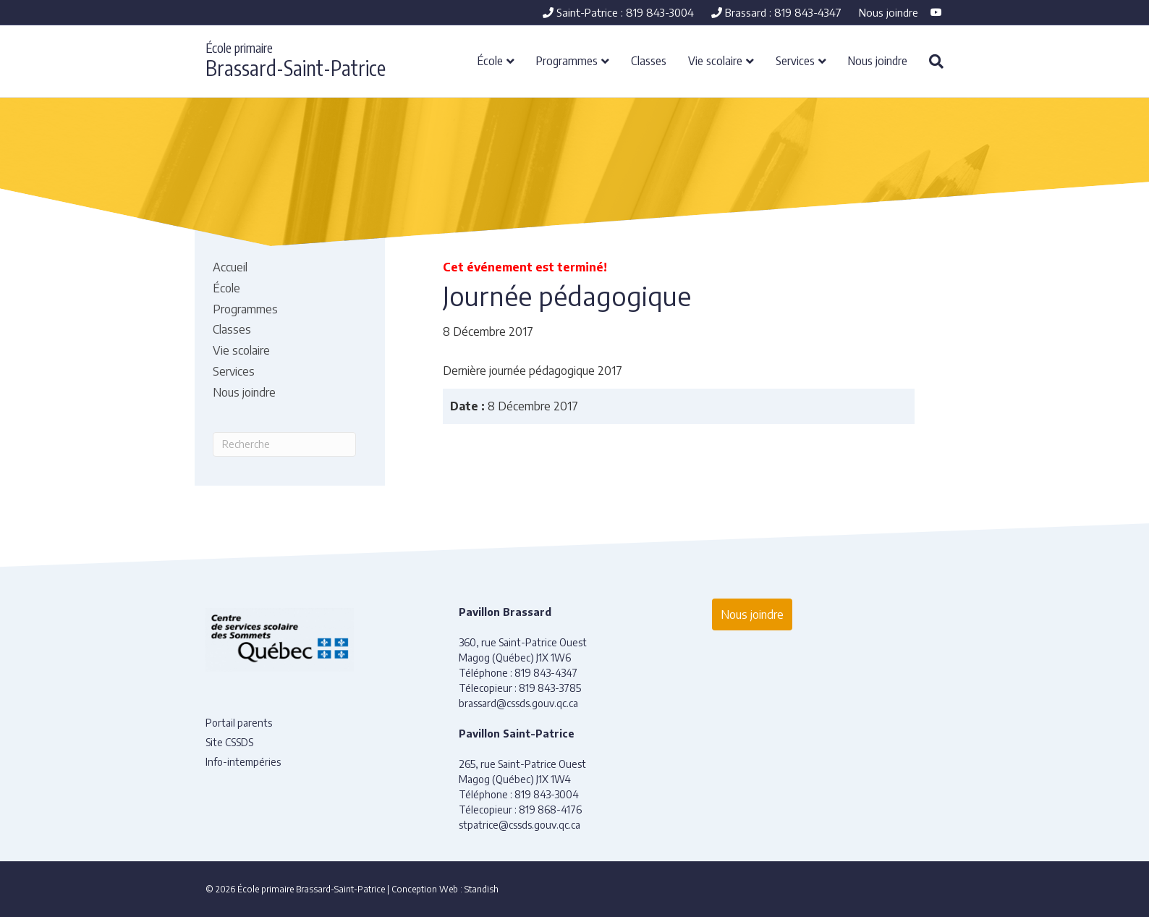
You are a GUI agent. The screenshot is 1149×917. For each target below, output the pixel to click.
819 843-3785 (550, 688)
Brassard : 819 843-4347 (776, 12)
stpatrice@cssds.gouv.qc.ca (519, 825)
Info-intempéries (243, 762)
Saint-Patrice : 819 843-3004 (618, 12)
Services (795, 60)
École (490, 60)
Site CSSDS (229, 742)
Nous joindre (888, 12)
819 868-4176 (550, 809)
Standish (482, 889)
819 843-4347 (545, 673)
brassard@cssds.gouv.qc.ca (518, 703)
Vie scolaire (715, 60)
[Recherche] (931, 61)
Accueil (230, 267)
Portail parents (238, 723)
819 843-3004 (546, 794)
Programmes (567, 60)
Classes (648, 60)
